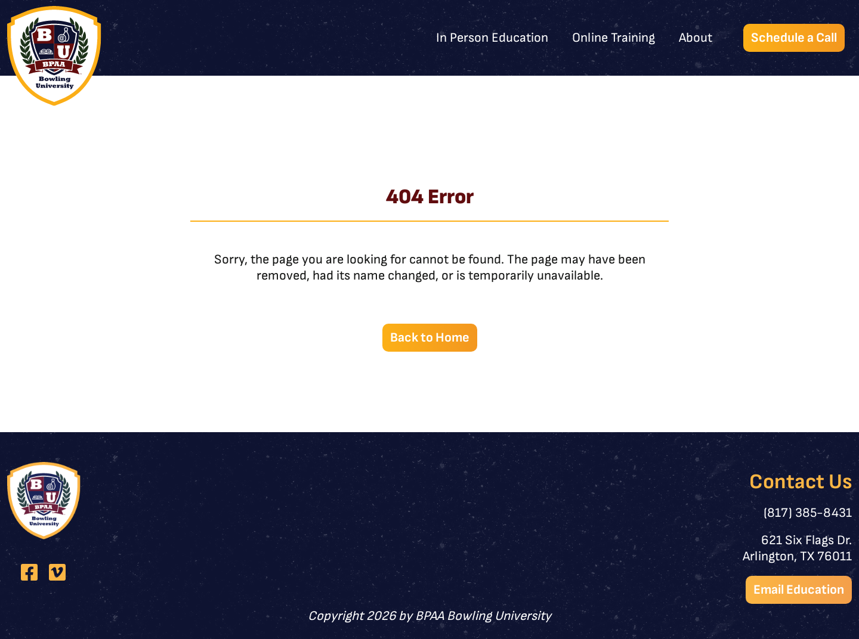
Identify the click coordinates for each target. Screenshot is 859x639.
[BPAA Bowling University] (54, 56)
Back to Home (429, 338)
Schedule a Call (794, 38)
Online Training (613, 38)
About (695, 38)
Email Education (798, 590)
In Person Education (492, 38)
